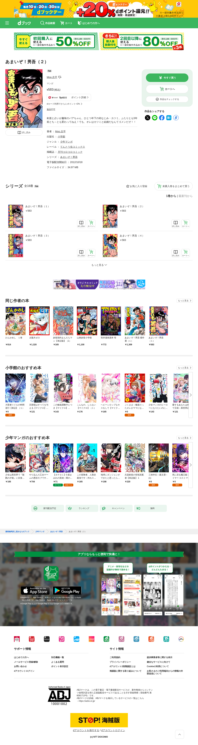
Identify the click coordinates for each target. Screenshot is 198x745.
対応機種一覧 (57, 657)
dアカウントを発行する (86, 730)
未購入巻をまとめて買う (176, 186)
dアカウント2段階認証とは (122, 666)
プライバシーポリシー (120, 662)
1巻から (171, 196)
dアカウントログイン (24, 671)
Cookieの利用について (158, 666)
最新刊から (186, 196)
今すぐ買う (170, 77)
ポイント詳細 (78, 97)
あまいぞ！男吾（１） (37, 206)
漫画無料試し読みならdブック (17, 532)
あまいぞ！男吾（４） (132, 235)
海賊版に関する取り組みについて (126, 671)
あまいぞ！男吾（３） (37, 235)
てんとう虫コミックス (72, 146)
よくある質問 (57, 662)
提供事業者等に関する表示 (159, 657)
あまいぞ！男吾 (69, 157)
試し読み (26, 132)
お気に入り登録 (138, 186)
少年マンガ (66, 141)
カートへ (170, 89)
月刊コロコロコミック (70, 151)
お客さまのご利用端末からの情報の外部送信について (165, 672)
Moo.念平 (52, 77)
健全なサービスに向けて (158, 662)
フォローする (59, 77)
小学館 (61, 136)
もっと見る (183, 300)
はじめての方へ (21, 657)
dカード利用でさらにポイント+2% (63, 104)
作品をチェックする (169, 99)
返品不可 (51, 109)
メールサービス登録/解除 (26, 662)
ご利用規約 (115, 657)
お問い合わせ (20, 666)
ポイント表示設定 (59, 666)
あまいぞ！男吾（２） (132, 206)
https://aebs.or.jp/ (87, 701)
